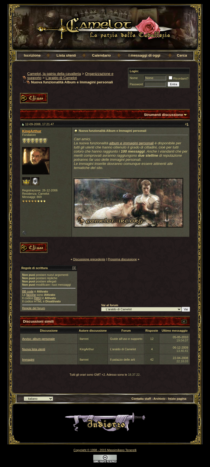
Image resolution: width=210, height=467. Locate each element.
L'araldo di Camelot (61, 78)
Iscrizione (32, 55)
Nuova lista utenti (33, 349)
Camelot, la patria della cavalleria (54, 74)
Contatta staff (141, 398)
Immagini (28, 359)
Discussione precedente (89, 259)
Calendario (101, 55)
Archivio (159, 398)
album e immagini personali (131, 143)
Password (136, 84)
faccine (31, 294)
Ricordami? (178, 78)
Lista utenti (66, 55)
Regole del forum (33, 308)
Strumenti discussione (163, 115)
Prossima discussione (122, 259)
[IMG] (37, 298)
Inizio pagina (177, 398)
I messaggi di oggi (144, 55)
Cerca (182, 55)
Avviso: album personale (38, 338)
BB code (28, 291)
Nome (134, 78)
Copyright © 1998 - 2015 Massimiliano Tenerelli (105, 450)
